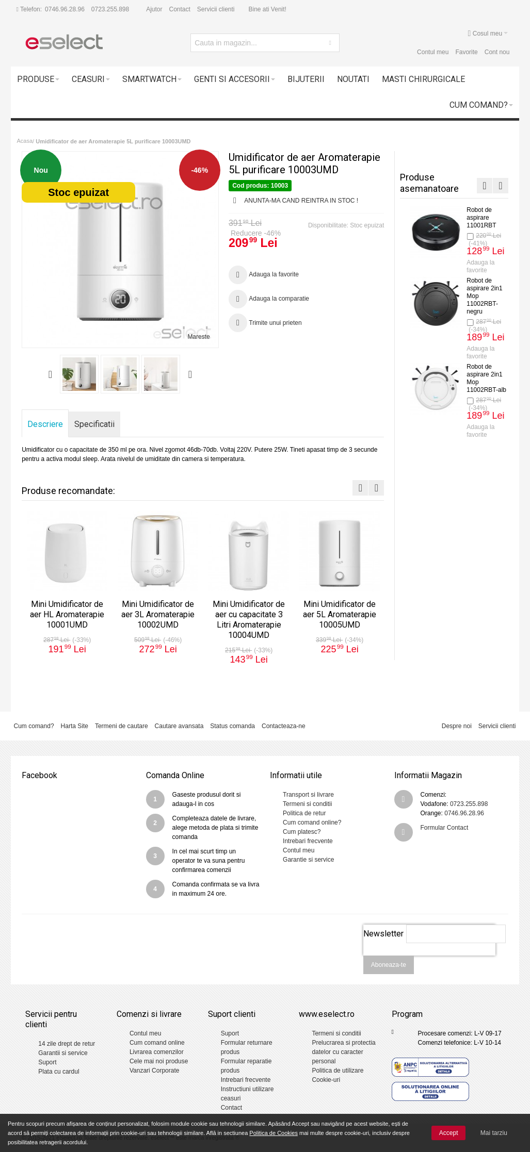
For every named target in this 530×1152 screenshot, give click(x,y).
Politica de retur (304, 813)
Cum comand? (34, 726)
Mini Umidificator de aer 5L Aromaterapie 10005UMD (480, 499)
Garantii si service (62, 1053)
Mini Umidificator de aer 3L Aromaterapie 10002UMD (480, 311)
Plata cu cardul (58, 1071)
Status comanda (232, 726)
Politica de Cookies (273, 1133)
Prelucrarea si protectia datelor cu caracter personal (343, 1052)
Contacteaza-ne (284, 726)
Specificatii (94, 424)
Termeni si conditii (307, 804)
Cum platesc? (301, 831)
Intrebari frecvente (308, 841)
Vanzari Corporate (155, 1070)
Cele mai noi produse (159, 1061)
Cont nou (497, 52)
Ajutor (154, 9)
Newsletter (383, 934)
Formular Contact (445, 827)
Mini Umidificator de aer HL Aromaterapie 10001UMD (480, 225)
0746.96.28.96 (65, 9)
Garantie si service (308, 859)
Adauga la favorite (476, 281)
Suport (47, 1062)
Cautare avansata (179, 726)
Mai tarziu (493, 1133)
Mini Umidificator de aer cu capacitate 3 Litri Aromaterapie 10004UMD (480, 405)
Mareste (198, 336)
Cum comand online (157, 1042)
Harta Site (74, 726)
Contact (179, 9)
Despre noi (457, 726)
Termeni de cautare (121, 726)
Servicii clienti (216, 9)
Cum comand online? (312, 822)
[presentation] (429, 961)
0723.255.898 (110, 9)
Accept (448, 1133)
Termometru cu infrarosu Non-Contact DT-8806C (479, 581)
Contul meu (432, 52)
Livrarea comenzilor (157, 1052)
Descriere (45, 424)
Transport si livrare (308, 794)
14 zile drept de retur (66, 1043)
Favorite (466, 52)
